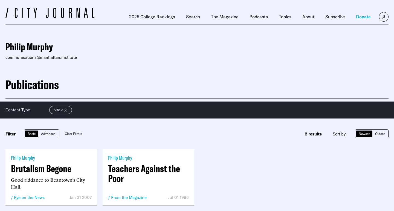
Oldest (380, 134)
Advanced (48, 134)
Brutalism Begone (41, 169)
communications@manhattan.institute (41, 57)
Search (193, 16)
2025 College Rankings (152, 16)
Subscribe (335, 16)
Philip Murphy (23, 157)
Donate (363, 16)
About (308, 16)
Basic (32, 134)
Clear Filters (73, 134)
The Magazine (225, 16)
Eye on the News (29, 197)
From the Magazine (129, 197)
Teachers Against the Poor (144, 173)
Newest (364, 134)
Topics (285, 16)
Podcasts (259, 16)
